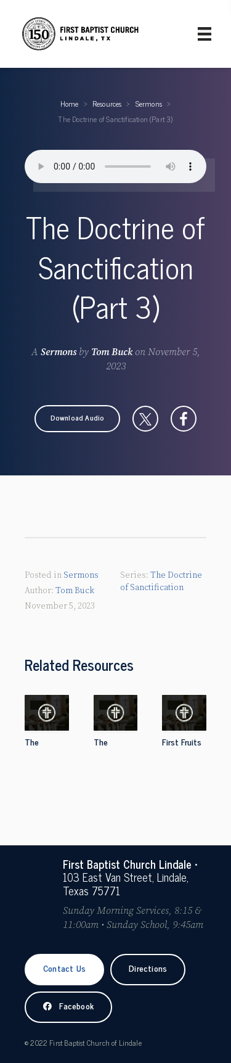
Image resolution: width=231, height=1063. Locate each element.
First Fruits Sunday (181, 748)
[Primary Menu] (204, 34)
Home (69, 103)
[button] (77, 418)
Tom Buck (111, 352)
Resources (107, 103)
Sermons (149, 103)
